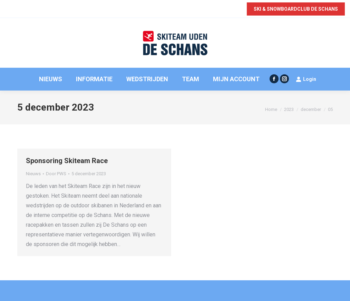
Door (56, 173)
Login (306, 79)
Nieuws (33, 173)
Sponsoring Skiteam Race (67, 161)
